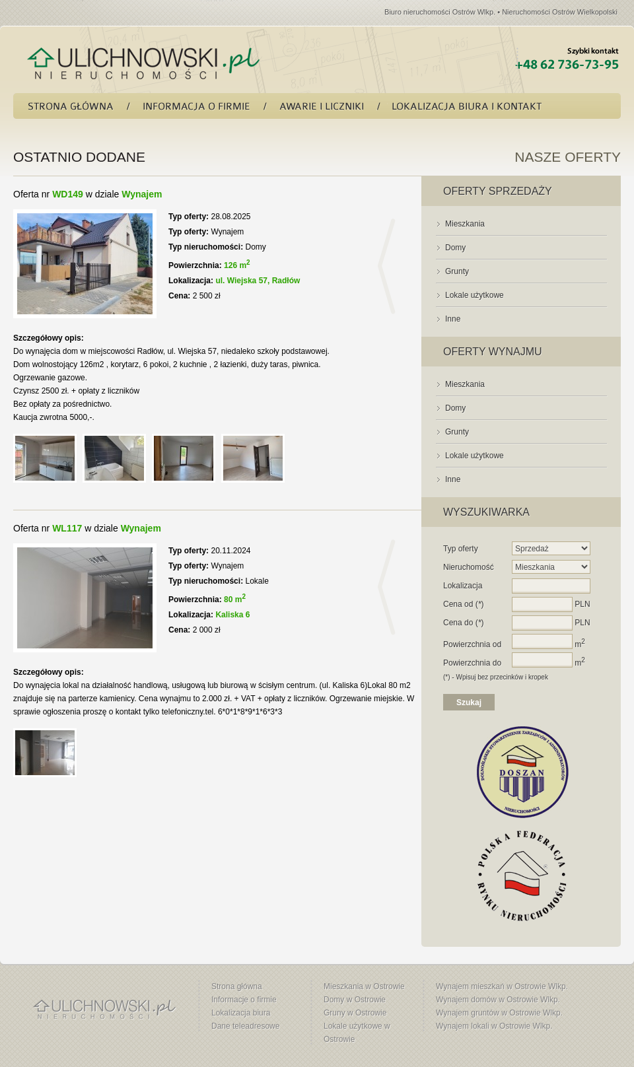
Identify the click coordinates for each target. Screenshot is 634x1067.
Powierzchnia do (472, 663)
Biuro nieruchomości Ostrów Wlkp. (439, 12)
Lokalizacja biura (240, 1012)
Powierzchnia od (472, 644)
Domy (455, 247)
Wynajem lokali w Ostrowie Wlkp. (494, 1026)
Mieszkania (465, 223)
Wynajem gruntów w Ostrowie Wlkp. (499, 1012)
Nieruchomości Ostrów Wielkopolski (559, 12)
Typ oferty (460, 548)
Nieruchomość (468, 567)
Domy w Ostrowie (355, 999)
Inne (452, 319)
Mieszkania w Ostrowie (364, 986)
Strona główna (236, 986)
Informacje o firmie (244, 999)
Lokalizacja (462, 585)
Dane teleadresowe (245, 1026)
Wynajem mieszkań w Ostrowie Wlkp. (502, 986)
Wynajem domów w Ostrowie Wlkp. (498, 999)
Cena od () (463, 604)
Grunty (457, 271)
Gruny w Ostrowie (355, 1012)
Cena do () (463, 622)
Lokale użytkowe (474, 295)
